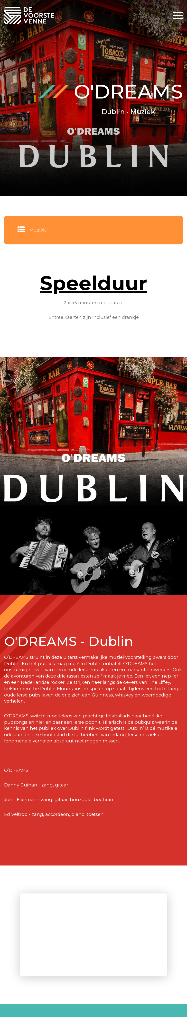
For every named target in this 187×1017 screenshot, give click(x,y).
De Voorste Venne (30, 15)
